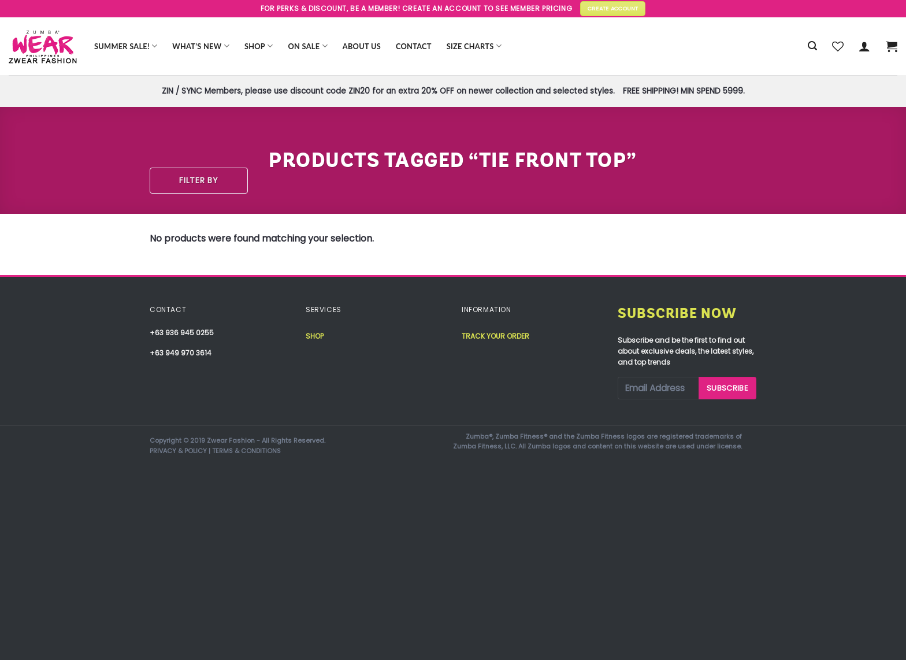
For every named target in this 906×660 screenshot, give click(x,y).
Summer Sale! (125, 45)
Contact (414, 46)
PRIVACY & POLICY (178, 450)
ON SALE (308, 45)
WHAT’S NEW (200, 45)
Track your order (495, 336)
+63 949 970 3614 (180, 353)
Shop (258, 45)
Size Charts (474, 45)
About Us (362, 46)
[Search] (812, 46)
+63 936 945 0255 (182, 333)
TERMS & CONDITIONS (246, 450)
